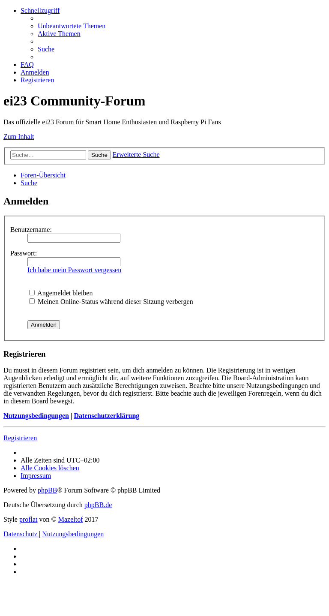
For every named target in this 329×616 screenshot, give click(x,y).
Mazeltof (70, 519)
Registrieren (20, 438)
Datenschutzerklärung (106, 415)
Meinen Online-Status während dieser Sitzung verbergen (111, 301)
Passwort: (23, 253)
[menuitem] (71, 26)
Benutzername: (31, 229)
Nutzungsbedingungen (36, 415)
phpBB (47, 490)
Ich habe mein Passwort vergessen (74, 269)
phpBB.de (98, 504)
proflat (28, 519)
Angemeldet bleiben (61, 293)
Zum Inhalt (18, 136)
